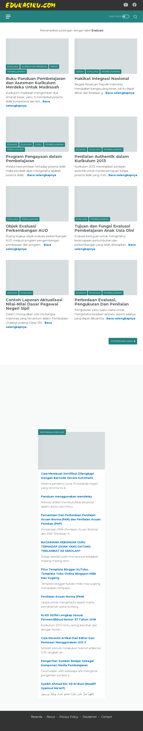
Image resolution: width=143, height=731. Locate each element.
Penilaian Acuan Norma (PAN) (62, 596)
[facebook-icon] (134, 5)
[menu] (10, 16)
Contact (106, 717)
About (51, 717)
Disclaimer (90, 717)
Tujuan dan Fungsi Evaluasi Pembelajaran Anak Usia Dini (104, 228)
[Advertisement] (71, 398)
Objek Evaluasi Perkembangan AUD (27, 228)
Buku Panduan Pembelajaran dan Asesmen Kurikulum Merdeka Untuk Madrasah (35, 82)
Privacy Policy (68, 717)
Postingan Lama (122, 341)
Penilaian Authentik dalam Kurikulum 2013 (101, 158)
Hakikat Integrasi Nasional (101, 78)
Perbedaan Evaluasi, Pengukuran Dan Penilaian (101, 302)
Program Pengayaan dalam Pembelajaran (34, 158)
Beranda (36, 717)
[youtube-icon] (125, 5)
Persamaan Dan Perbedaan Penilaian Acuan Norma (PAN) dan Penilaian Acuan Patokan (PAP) (71, 519)
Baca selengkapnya (119, 93)
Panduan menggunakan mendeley (66, 496)
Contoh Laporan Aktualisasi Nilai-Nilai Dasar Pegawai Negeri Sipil (34, 304)
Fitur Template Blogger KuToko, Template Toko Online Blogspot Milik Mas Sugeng (68, 574)
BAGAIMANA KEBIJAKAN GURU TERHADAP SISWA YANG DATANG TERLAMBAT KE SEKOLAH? (66, 547)
